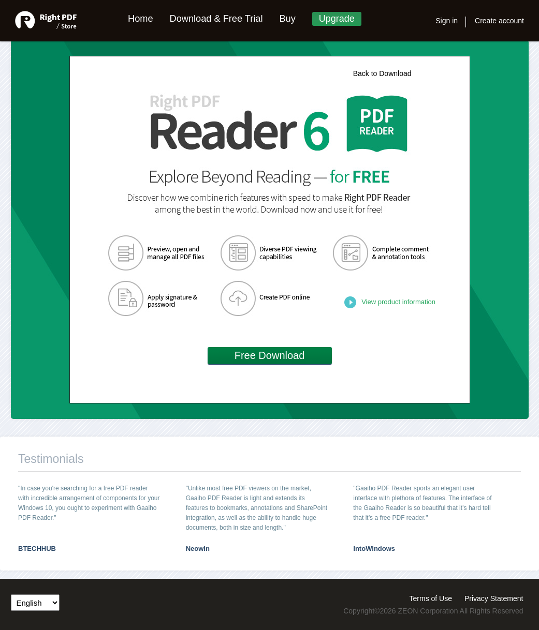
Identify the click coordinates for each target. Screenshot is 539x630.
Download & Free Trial (216, 18)
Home (140, 18)
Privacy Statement (493, 597)
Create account (499, 21)
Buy (287, 18)
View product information (398, 302)
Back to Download (382, 73)
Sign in (446, 21)
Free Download (270, 355)
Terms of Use (431, 597)
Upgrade (337, 18)
